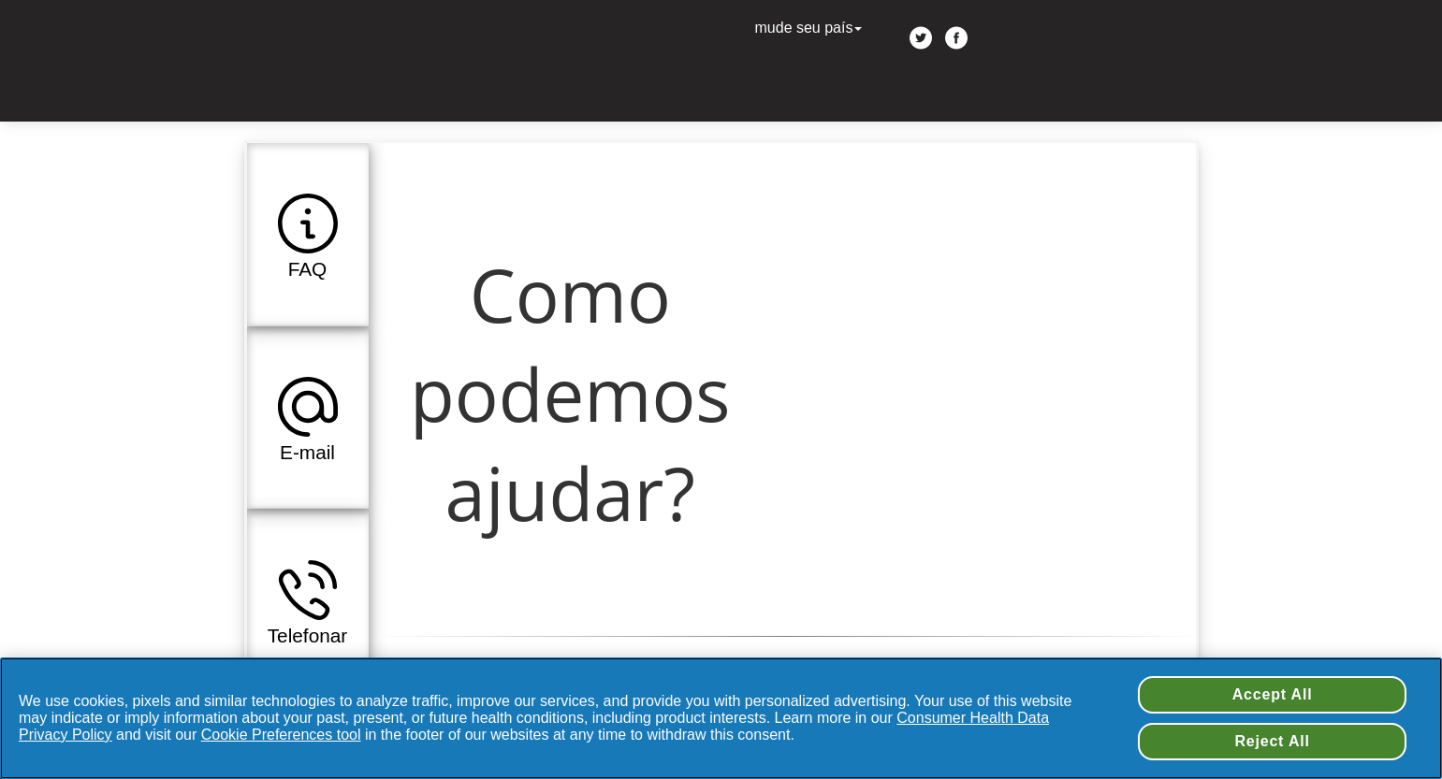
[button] (308, 233)
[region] (721, 718)
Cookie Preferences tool (281, 735)
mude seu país (811, 28)
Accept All (1272, 694)
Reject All (1271, 741)
